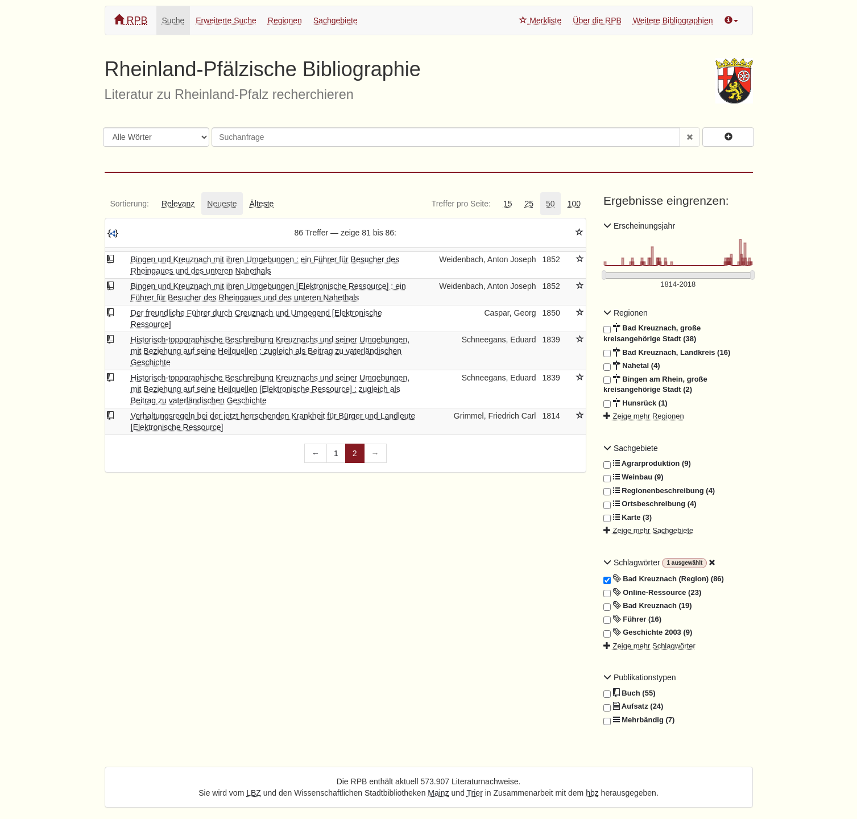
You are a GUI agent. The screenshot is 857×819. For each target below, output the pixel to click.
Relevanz (178, 203)
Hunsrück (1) (635, 403)
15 (507, 203)
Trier (475, 792)
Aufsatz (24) (633, 706)
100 (574, 203)
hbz (592, 792)
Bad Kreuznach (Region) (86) (663, 579)
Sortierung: (129, 203)
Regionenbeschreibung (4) (659, 491)
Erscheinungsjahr (639, 225)
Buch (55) (629, 693)
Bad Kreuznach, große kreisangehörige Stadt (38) (652, 333)
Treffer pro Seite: (461, 203)
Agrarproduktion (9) (647, 463)
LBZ (253, 792)
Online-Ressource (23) (652, 593)
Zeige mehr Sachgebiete (648, 530)
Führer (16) (632, 619)
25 (528, 203)
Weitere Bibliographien (673, 20)
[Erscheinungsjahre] (678, 285)
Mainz (438, 792)
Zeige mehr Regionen (643, 416)
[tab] (130, 203)
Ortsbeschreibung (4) (650, 504)
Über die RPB (597, 20)
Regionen (285, 20)
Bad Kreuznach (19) (647, 606)
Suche (173, 20)
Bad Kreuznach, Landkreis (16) (666, 353)
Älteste (262, 203)
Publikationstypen (639, 677)
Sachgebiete (335, 20)
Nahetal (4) (631, 366)
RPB (131, 20)
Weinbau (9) (633, 477)
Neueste (222, 203)
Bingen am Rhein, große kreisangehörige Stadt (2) (655, 384)
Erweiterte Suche (226, 20)
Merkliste (540, 20)
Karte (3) (627, 517)
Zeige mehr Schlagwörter (649, 646)
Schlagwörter (632, 562)
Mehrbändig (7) (638, 720)
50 (550, 203)
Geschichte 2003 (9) (647, 632)
